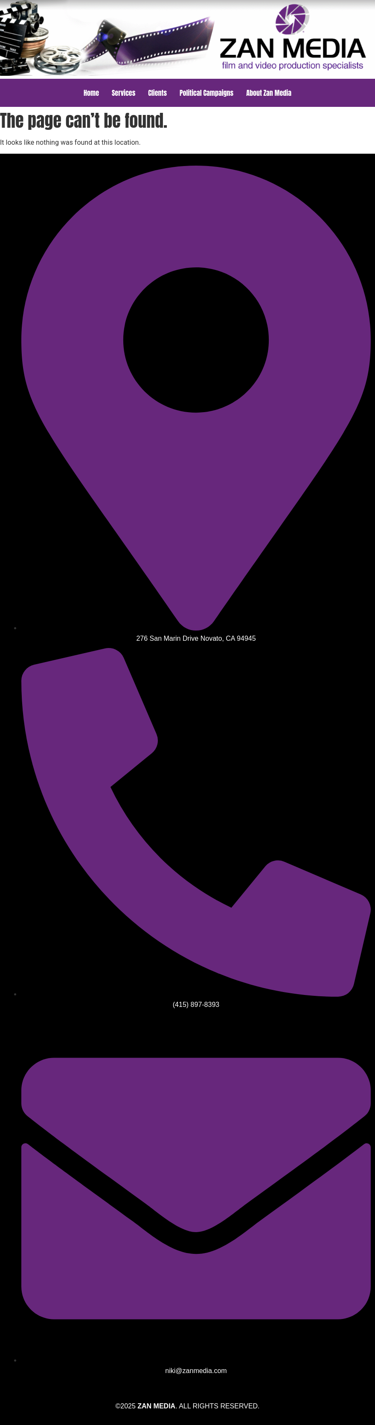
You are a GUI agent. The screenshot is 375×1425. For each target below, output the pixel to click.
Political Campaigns (206, 93)
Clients (157, 93)
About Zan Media (268, 93)
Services (123, 93)
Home (91, 93)
